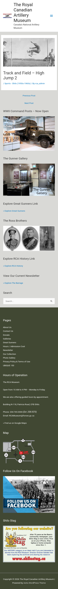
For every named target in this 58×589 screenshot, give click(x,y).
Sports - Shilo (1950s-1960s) (18, 83)
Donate (6, 335)
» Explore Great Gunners (14, 211)
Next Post (29, 103)
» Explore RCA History (13, 266)
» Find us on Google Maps (15, 423)
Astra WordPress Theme (35, 583)
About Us (7, 327)
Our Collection (9, 354)
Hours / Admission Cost (14, 346)
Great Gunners (9, 342)
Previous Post (29, 95)
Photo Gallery (9, 358)
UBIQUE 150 (8, 365)
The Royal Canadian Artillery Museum (23, 12)
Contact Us (8, 331)
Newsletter (8, 350)
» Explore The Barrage (13, 283)
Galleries (7, 338)
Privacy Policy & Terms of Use (16, 361)
